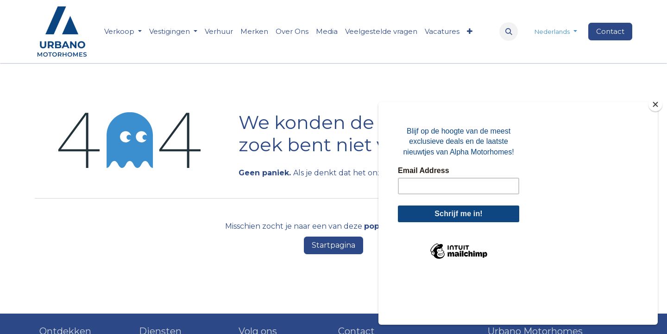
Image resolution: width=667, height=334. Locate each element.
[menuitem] (219, 32)
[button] (508, 31)
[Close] (655, 151)
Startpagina (333, 245)
